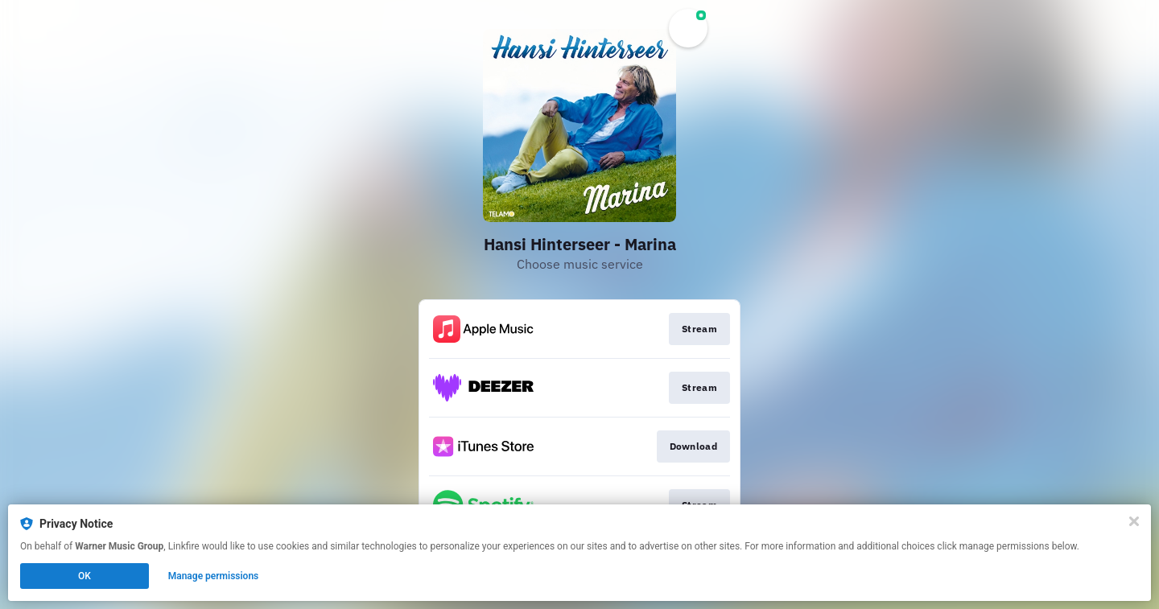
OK (84, 576)
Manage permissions (213, 576)
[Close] (1134, 521)
